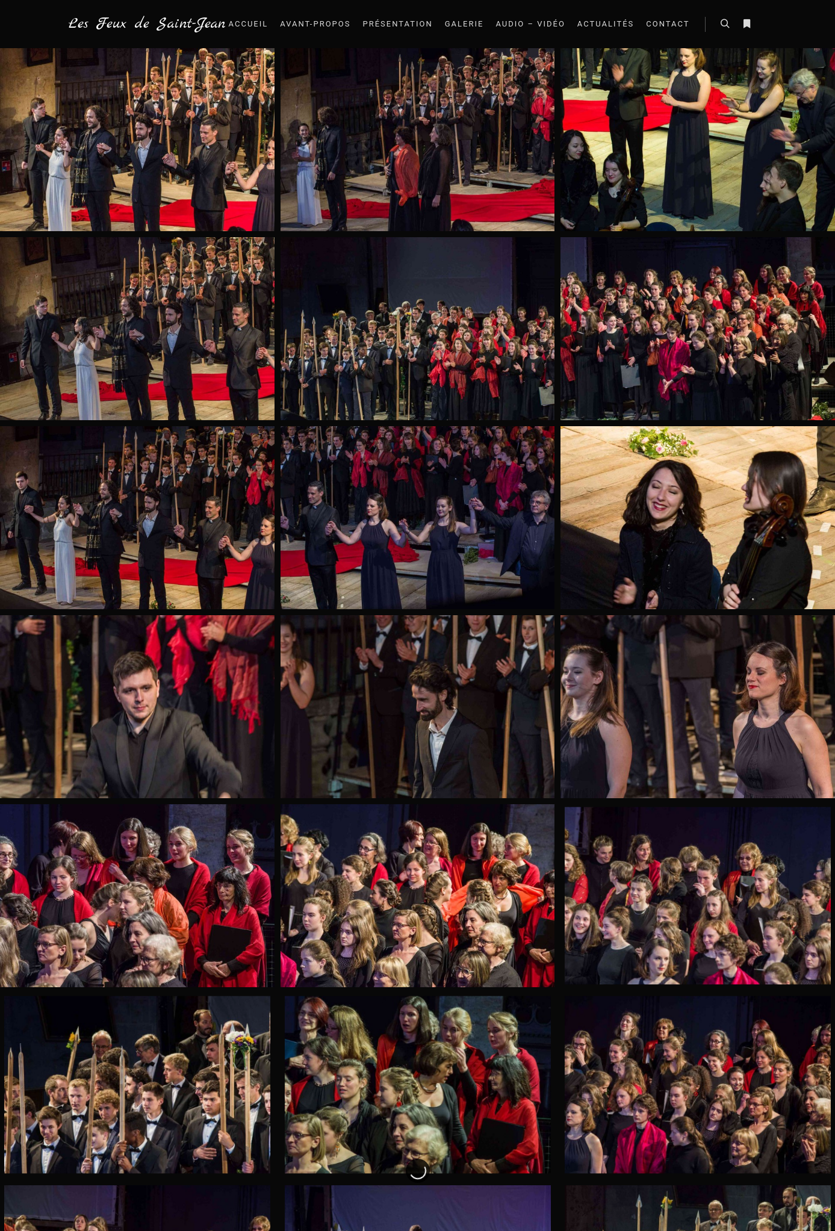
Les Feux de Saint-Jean (129, 24)
